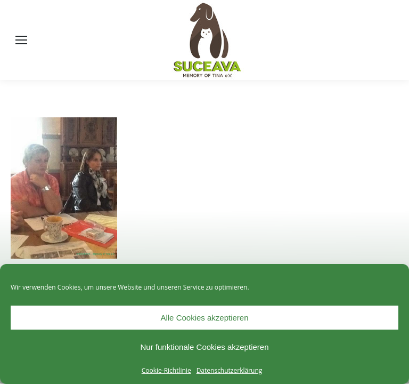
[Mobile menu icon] (21, 40)
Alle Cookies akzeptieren (204, 317)
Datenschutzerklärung (230, 370)
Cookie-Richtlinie (166, 370)
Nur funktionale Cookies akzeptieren (205, 346)
